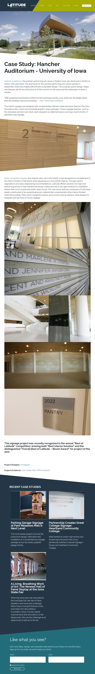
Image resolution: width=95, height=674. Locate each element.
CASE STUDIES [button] (67, 5)
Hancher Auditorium (13, 81)
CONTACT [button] (76, 5)
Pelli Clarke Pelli (29, 470)
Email (50, 655)
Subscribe (17, 669)
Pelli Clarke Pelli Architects (51, 101)
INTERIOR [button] (33, 5)
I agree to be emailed (18, 665)
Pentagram (25, 465)
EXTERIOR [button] (42, 5)
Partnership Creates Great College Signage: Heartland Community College (66, 527)
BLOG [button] (57, 5)
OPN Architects (43, 470)
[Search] (86, 5)
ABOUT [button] (50, 5)
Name (12, 655)
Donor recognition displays (16, 178)
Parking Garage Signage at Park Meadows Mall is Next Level (27, 525)
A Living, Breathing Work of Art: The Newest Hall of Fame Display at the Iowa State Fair (28, 588)
